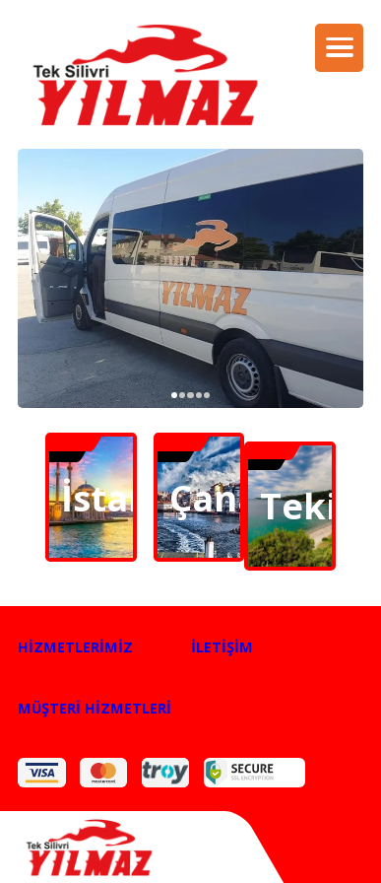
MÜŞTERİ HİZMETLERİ (94, 707)
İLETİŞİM (222, 646)
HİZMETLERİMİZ (75, 646)
